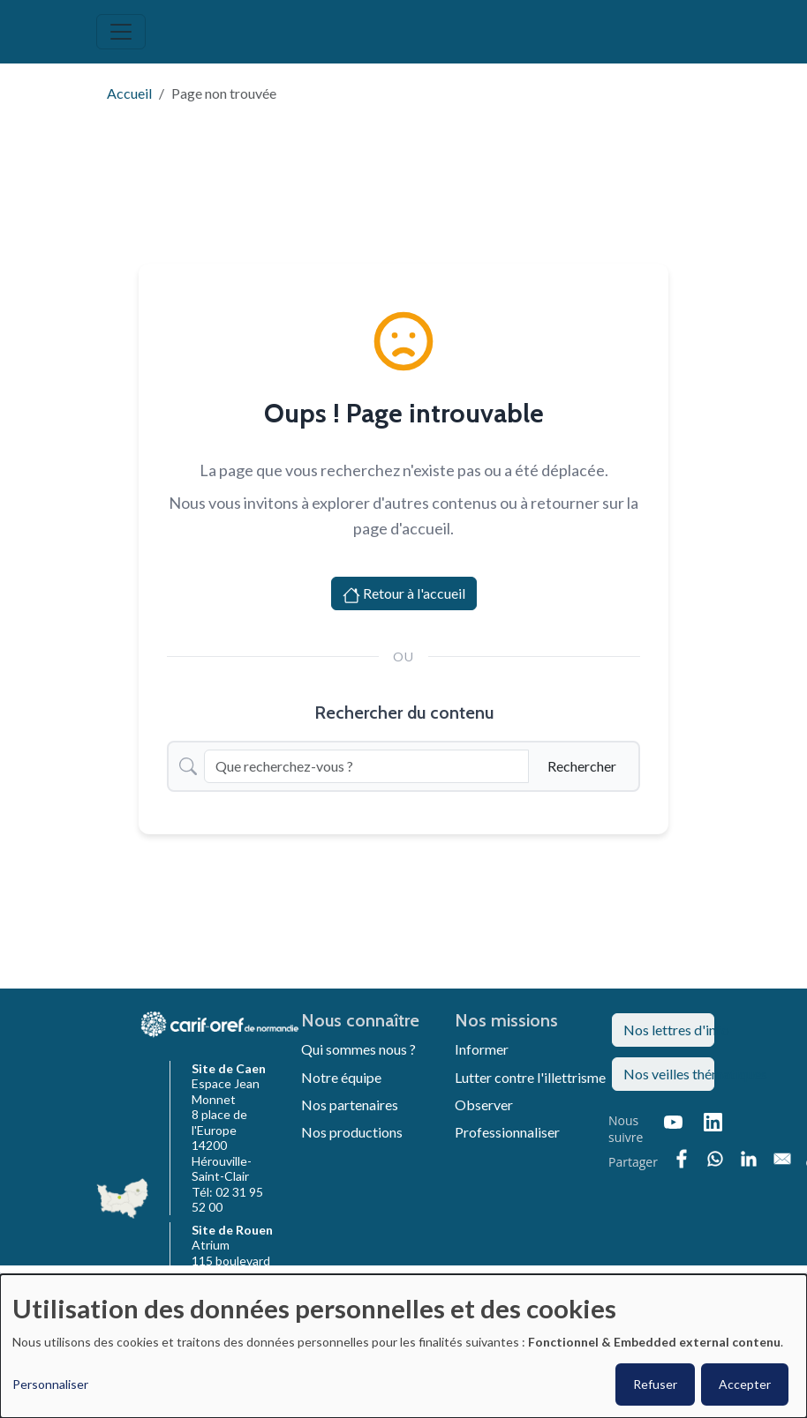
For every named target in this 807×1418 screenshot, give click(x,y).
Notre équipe (341, 1077)
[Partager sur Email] (782, 1159)
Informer (482, 1049)
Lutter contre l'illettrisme (530, 1077)
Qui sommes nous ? (358, 1049)
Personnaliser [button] (50, 1384)
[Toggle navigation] (121, 31)
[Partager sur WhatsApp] (715, 1159)
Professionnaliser (507, 1131)
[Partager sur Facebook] (681, 1159)
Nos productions (352, 1131)
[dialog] (403, 1346)
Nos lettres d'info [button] (668, 1029)
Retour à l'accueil (404, 594)
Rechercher (581, 766)
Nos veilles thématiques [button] (668, 1073)
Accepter (745, 1384)
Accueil (129, 93)
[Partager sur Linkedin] (748, 1159)
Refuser (655, 1384)
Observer (484, 1104)
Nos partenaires (349, 1104)
